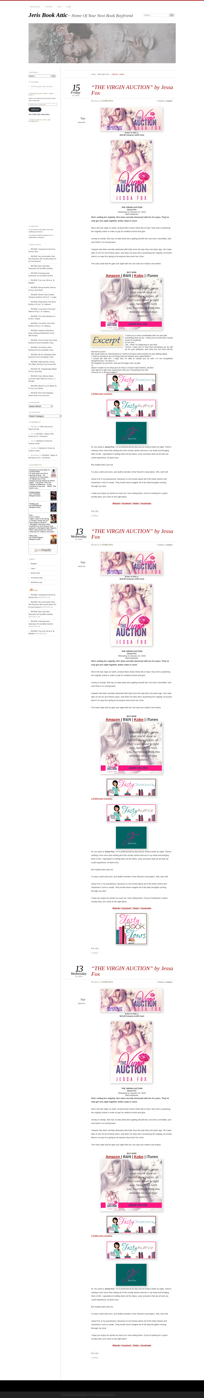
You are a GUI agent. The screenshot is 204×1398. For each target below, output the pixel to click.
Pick (31, 515)
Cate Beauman (36, 505)
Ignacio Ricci (109, 1395)
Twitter (136, 503)
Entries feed (35, 573)
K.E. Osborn (35, 517)
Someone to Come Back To (39, 470)
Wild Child (33, 536)
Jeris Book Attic (48, 15)
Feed (35, 590)
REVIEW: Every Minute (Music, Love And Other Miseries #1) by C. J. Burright (42, 378)
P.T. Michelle (35, 494)
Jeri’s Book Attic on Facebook (39, 120)
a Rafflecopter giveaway (101, 394)
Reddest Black (34, 492)
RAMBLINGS (107, 101)
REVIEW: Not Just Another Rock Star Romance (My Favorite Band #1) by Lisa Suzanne (42, 258)
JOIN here (35, 110)
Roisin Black (35, 471)
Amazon (113, 275)
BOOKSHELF (35, 7)
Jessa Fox (81, 122)
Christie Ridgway (37, 537)
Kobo (138, 275)
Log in (33, 568)
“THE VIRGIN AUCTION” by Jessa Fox (132, 90)
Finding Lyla (33, 504)
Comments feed (37, 578)
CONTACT (49, 7)
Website (116, 503)
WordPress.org (36, 582)
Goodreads (146, 503)
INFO (59, 7)
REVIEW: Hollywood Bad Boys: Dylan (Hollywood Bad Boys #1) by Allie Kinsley (41, 333)
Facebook (126, 503)
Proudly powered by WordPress (74, 1395)
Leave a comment (166, 101)
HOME (68, 7)
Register (34, 564)
